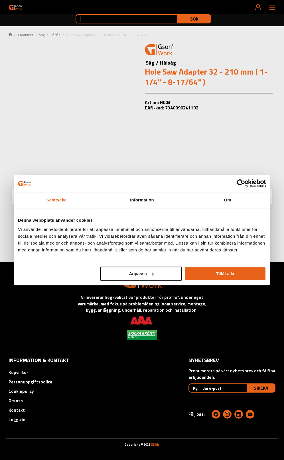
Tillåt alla (225, 273)
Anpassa (141, 273)
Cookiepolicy (21, 391)
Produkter (25, 34)
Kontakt (17, 410)
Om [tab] (227, 199)
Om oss (16, 400)
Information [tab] (142, 199)
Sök (194, 18)
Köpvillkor (18, 372)
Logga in (17, 419)
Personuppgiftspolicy (30, 382)
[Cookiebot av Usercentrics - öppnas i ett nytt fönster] (241, 183)
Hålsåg (55, 34)
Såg (41, 34)
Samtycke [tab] (56, 199)
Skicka (261, 388)
